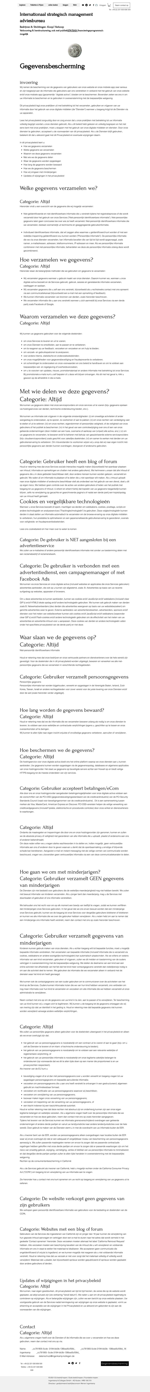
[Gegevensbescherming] (115, 1363)
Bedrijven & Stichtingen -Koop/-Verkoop (42, 26)
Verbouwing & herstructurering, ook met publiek (44, 30)
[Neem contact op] (121, 5)
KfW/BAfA (73, 30)
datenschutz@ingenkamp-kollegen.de (56, 1356)
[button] (109, 5)
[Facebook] (80, 1363)
